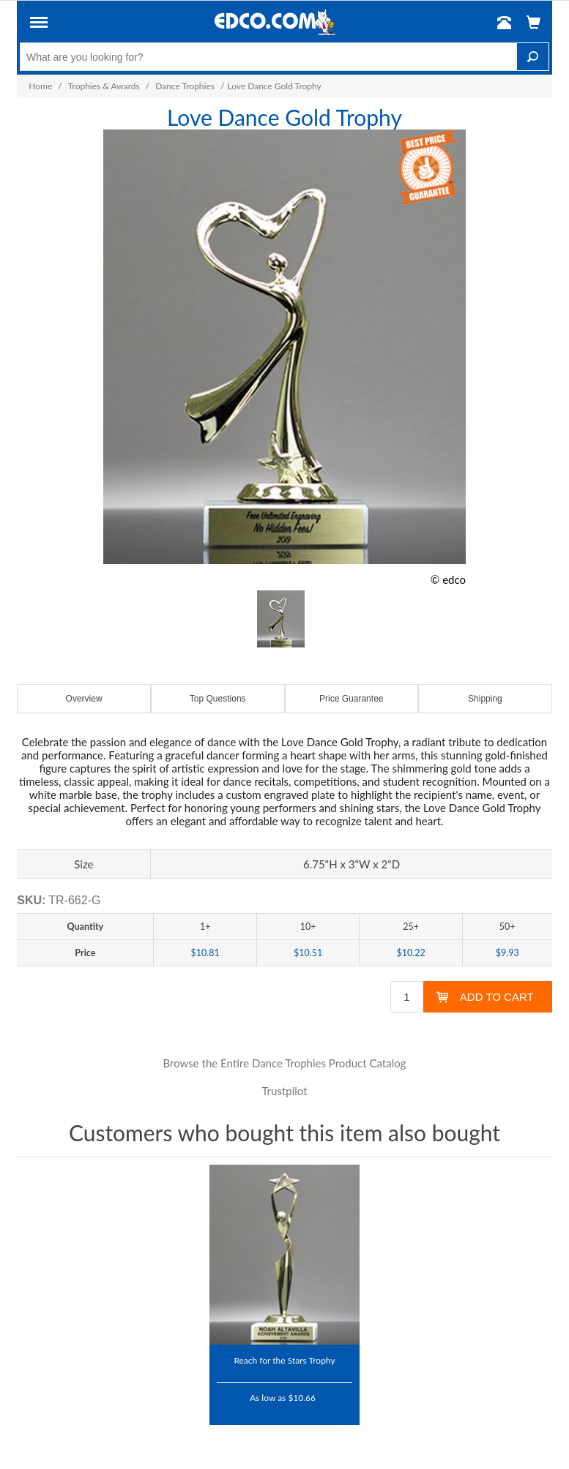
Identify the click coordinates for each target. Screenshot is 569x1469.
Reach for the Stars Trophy (284, 1360)
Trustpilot (284, 1090)
